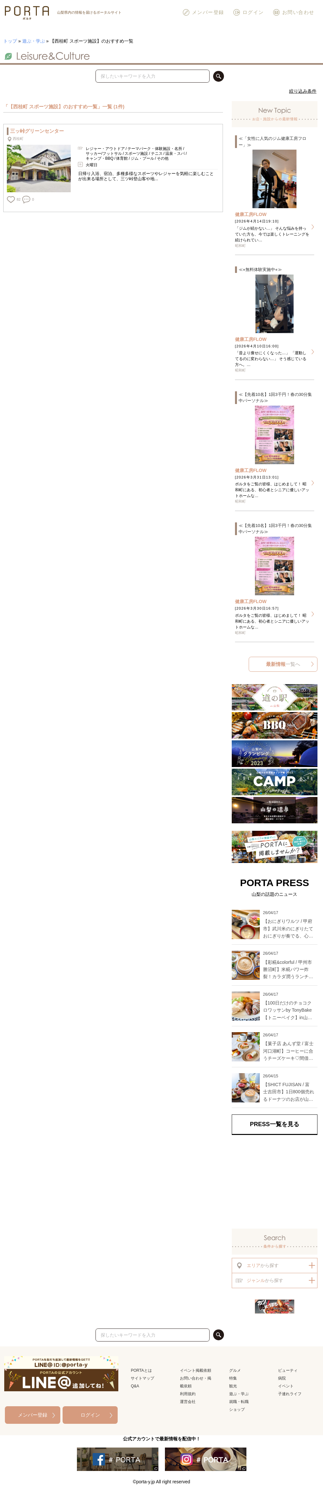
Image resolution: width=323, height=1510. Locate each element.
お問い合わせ (293, 12)
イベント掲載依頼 (195, 1370)
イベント (286, 1386)
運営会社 (188, 1401)
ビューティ (288, 1370)
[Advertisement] (274, 1180)
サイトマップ (142, 1378)
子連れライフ (289, 1394)
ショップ (237, 1409)
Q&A (135, 1386)
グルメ (235, 1370)
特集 (233, 1378)
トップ (10, 41)
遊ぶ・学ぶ (33, 41)
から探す (257, 1265)
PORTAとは (141, 1370)
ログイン (248, 12)
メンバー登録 (203, 12)
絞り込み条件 (302, 91)
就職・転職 (239, 1401)
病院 (282, 1378)
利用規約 (188, 1394)
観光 (233, 1386)
